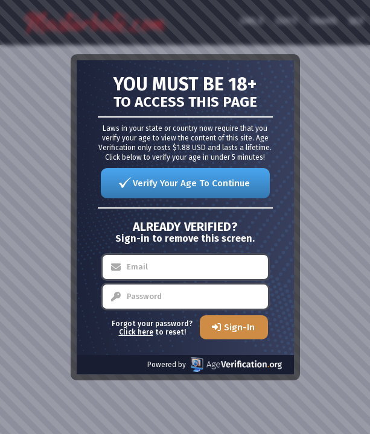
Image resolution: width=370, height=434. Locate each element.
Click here (136, 332)
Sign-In (239, 327)
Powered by (214, 364)
